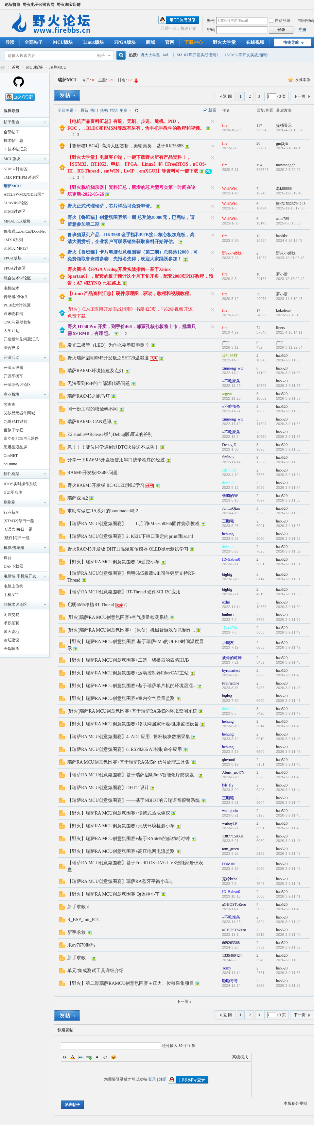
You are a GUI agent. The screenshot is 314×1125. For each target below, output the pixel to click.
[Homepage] (18, 85)
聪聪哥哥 (230, 981)
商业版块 (11, 394)
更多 (124, 110)
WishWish (230, 188)
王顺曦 (228, 521)
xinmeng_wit (232, 368)
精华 (114, 110)
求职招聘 (11, 623)
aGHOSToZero (234, 904)
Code (105, 1057)
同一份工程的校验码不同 (92, 408)
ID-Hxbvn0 (231, 559)
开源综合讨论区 (17, 384)
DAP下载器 (13, 566)
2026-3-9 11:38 (288, 973)
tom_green (230, 849)
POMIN (228, 864)
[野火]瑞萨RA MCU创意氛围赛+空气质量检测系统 (117, 617)
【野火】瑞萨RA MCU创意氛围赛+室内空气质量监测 (121, 698)
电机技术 (11, 288)
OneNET (11, 455)
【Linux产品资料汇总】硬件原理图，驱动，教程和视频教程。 (130, 293)
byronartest (231, 670)
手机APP (11, 594)
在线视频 (255, 42)
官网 (169, 42)
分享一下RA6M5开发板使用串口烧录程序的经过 (116, 459)
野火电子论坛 (2, 67)
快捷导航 (291, 42)
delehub (228, 483)
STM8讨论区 (15, 211)
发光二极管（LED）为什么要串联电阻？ (108, 345)
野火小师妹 (232, 253)
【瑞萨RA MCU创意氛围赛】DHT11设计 (108, 787)
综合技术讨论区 (17, 278)
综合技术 (11, 347)
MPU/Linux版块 (17, 221)
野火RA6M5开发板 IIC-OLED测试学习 (106, 485)
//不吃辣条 (231, 381)
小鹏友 (228, 642)
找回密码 (306, 20)
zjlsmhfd (229, 470)
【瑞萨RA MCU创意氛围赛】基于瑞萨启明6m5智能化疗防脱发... (132, 774)
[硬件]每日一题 (17, 538)
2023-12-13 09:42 (290, 279)
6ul (165, 55)
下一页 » (184, 1001)
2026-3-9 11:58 (288, 360)
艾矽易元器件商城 (19, 413)
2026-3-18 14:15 (289, 148)
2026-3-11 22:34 (289, 347)
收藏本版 (302, 79)
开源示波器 (13, 367)
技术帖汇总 (13, 140)
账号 (211, 20)
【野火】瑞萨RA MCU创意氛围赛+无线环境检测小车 (121, 825)
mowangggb (285, 165)
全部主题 (65, 110)
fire (225, 125)
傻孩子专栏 (13, 430)
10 (258, 274)
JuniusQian (231, 508)
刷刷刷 (9, 502)
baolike (282, 236)
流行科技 (230, 355)
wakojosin (230, 810)
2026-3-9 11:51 (288, 564)
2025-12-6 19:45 (289, 193)
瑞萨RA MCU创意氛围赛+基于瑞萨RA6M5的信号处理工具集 (128, 762)
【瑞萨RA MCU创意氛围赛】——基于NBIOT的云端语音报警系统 (133, 800)
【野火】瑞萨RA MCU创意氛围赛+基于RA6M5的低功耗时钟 (128, 838)
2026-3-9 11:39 (288, 947)
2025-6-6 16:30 (288, 223)
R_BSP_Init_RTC (83, 919)
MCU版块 (63, 42)
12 (258, 236)
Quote (97, 1057)
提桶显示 (284, 125)
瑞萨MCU (57, 67)
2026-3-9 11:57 (288, 386)
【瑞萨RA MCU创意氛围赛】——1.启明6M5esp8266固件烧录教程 (133, 523)
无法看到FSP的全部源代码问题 (98, 383)
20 (258, 143)
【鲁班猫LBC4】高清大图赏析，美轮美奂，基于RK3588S (125, 145)
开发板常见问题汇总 (21, 339)
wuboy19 (229, 823)
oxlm (226, 602)
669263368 (231, 942)
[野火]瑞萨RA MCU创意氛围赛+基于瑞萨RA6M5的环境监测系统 (132, 711)
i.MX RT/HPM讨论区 (21, 177)
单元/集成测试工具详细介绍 (95, 970)
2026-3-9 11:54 (288, 475)
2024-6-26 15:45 (289, 240)
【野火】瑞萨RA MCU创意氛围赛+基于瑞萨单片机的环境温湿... (131, 685)
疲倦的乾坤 (232, 657)
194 (259, 165)
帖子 (101, 55)
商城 (150, 42)
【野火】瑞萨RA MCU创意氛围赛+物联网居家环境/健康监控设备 (133, 723)
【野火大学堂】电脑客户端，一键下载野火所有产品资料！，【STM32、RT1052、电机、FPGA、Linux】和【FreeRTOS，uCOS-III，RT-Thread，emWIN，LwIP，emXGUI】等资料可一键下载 (136, 164)
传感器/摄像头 (16, 296)
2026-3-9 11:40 (288, 909)
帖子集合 (11, 122)
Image (81, 1057)
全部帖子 (34, 42)
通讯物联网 (13, 313)
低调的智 (230, 495)
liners (280, 327)
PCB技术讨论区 (17, 305)
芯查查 (9, 404)
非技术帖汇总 (15, 149)
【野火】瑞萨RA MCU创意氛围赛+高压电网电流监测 (121, 851)
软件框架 (11, 474)
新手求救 (76, 906)
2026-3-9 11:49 (288, 632)
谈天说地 (11, 631)
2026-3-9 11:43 (288, 815)
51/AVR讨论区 (16, 203)
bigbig (227, 574)
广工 (226, 342)
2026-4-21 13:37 (289, 130)
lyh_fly (228, 785)
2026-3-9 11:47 (288, 701)
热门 (94, 110)
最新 (84, 110)
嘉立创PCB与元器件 (21, 438)
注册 (302, 29)
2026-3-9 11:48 (288, 662)
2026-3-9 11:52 (288, 538)
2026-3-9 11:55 (288, 436)
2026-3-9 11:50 (288, 594)
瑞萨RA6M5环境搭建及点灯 (95, 370)
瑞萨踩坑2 (77, 498)
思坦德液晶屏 (15, 447)
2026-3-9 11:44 (288, 790)
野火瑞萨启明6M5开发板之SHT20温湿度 (108, 358)
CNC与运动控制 (17, 322)
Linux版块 (93, 42)
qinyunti (228, 759)
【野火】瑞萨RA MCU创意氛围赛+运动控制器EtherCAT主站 (128, 672)
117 (259, 125)
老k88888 (284, 188)
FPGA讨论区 (15, 268)
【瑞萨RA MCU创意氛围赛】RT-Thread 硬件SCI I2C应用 (124, 591)
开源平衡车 (13, 376)
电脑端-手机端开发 (20, 576)
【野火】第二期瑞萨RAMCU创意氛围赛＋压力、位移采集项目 (130, 983)
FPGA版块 (125, 42)
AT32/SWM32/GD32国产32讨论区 (24, 195)
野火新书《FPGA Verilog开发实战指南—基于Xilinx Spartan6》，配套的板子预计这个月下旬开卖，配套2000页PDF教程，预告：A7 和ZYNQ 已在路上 (140, 276)
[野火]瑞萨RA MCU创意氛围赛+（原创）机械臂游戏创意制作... (131, 630)
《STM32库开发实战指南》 (246, 55)
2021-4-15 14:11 (289, 332)
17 (258, 310)
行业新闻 (11, 512)
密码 (211, 29)
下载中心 (193, 42)
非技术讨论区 (15, 604)
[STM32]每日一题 (19, 521)
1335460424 (232, 955)
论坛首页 (12, 4)
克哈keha (229, 879)
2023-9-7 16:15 (288, 315)
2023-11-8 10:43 (289, 299)
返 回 (227, 96)
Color (72, 1057)
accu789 (282, 218)
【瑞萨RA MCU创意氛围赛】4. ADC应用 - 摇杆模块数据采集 (128, 736)
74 (258, 327)
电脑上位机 (13, 586)
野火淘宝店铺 (68, 4)
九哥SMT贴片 (15, 421)
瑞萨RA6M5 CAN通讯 (89, 421)
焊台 (7, 557)
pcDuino (10, 464)
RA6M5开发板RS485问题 (92, 472)
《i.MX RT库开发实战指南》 (195, 55)
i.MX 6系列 (13, 240)
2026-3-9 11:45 (288, 751)
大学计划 (11, 330)
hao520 (282, 355)
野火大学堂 (224, 42)
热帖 (104, 110)
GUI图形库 (13, 492)
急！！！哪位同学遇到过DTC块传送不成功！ (113, 447)
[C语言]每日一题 (18, 529)
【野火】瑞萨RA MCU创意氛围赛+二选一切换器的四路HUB (128, 660)
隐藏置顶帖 (213, 122)
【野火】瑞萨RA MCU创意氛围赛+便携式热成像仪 (118, 813)
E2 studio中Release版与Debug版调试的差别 (109, 434)
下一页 (299, 96)
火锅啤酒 (11, 648)
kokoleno (283, 310)
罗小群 (282, 274)
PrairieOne (230, 683)
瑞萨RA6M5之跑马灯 (88, 396)
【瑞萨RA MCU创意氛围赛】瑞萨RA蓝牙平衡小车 (118, 881)
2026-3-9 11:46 (288, 726)
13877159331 (233, 836)
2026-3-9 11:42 (288, 853)
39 (258, 294)
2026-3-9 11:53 (288, 500)
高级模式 (240, 1057)
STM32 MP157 (16, 248)
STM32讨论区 (15, 169)
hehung (228, 534)
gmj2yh (282, 143)
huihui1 (228, 615)
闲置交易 (11, 614)
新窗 (212, 110)
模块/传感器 (14, 547)
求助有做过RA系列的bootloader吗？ (103, 510)
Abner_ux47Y (233, 772)
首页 (16, 67)
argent (227, 393)
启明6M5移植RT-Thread (90, 604)
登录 (152, 1079)
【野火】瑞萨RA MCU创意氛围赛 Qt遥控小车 (113, 561)
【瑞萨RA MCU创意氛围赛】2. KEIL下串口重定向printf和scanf (130, 536)
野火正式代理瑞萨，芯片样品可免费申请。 (110, 206)
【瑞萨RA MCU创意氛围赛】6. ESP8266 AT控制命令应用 (124, 749)
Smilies (113, 1057)
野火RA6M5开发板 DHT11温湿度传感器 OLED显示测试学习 (127, 549)
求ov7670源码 (81, 945)
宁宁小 (228, 457)
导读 (9, 42)
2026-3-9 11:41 (288, 883)
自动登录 (279, 20)
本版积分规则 (295, 1103)
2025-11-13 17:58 (290, 208)
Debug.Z (229, 444)
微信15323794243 (290, 203)
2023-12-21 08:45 (290, 258)
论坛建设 (11, 640)
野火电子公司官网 (38, 4)
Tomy (226, 968)
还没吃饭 (230, 627)
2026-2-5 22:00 (288, 170)
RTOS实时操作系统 (20, 484)
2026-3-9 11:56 (288, 411)
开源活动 (11, 357)
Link (89, 1057)
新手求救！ (78, 957)
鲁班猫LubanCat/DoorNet (25, 231)
